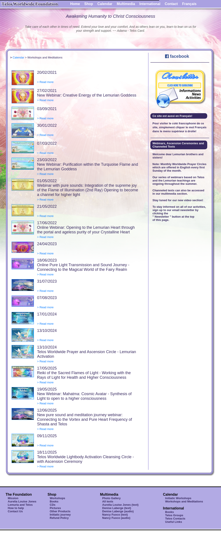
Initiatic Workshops (178, 498)
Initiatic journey (60, 514)
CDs (53, 504)
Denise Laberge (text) (116, 508)
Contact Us (15, 511)
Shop (88, 4)
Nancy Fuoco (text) (115, 514)
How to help (16, 508)
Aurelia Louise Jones (22, 501)
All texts (107, 501)
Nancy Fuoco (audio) (116, 518)
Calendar (104, 4)
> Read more (45, 82)
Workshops (57, 498)
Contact (171, 4)
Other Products (60, 511)
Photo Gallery (111, 498)
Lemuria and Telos (20, 504)
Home (75, 4)
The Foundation (19, 494)
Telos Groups (174, 515)
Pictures (55, 508)
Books (54, 501)
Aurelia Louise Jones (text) (120, 504)
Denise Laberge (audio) (118, 511)
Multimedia (126, 4)
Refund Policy (59, 518)
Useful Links (173, 521)
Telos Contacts (175, 518)
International (149, 4)
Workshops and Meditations (184, 501)
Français (189, 4)
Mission (13, 498)
